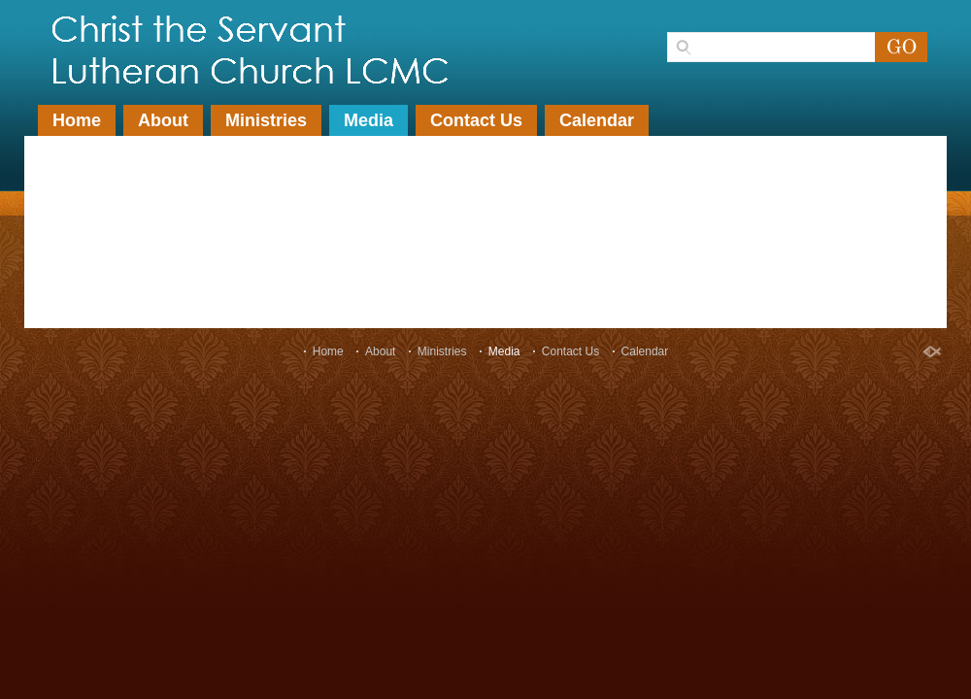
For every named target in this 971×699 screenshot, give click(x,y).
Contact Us (476, 120)
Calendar (596, 120)
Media (368, 120)
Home (76, 120)
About (163, 120)
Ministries (266, 120)
